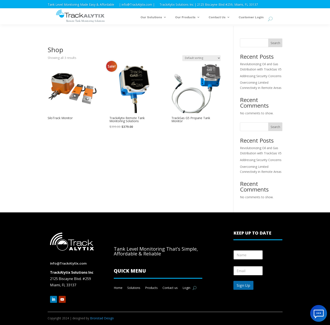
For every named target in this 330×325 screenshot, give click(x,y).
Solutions (133, 288)
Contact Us (217, 17)
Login (186, 288)
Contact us (170, 288)
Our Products (185, 17)
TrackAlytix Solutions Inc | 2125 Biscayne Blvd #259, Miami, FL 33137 (208, 5)
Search (275, 43)
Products (151, 288)
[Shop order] (201, 58)
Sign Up (243, 285)
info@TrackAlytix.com (68, 263)
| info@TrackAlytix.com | (137, 5)
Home (118, 288)
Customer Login (251, 17)
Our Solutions (151, 17)
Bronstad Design (102, 318)
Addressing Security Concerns (260, 76)
